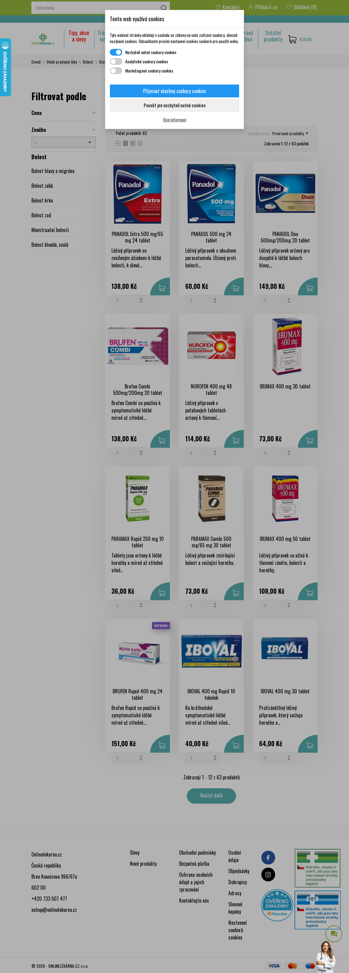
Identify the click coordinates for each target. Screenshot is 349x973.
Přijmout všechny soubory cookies (174, 91)
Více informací (174, 119)
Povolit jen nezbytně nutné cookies (175, 105)
